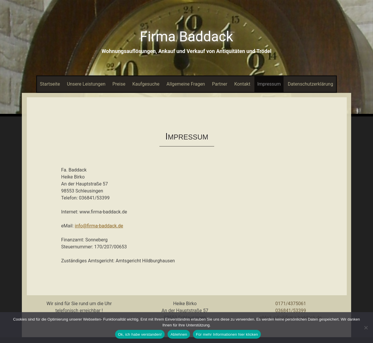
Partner (219, 84)
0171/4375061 (290, 303)
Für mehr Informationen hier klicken (227, 334)
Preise (118, 84)
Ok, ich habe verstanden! (140, 334)
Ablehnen (178, 334)
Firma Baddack (186, 36)
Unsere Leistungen (86, 84)
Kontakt (242, 84)
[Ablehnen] (366, 327)
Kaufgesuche (145, 84)
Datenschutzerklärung (310, 84)
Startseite (50, 84)
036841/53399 (290, 310)
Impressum (269, 84)
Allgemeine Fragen (185, 84)
